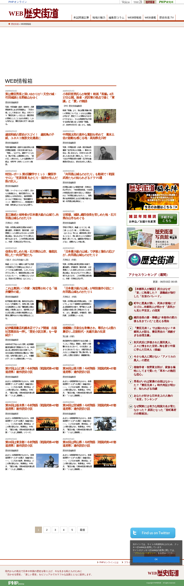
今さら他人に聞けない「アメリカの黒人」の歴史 (154, 358)
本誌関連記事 (81, 17)
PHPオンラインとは (108, 562)
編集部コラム (116, 17)
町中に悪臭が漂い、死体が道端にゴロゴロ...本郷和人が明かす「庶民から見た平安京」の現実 (154, 307)
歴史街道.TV (166, 17)
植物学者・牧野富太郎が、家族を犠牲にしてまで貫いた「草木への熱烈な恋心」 (154, 371)
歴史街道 (150, 2)
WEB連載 (150, 17)
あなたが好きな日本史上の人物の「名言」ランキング (153, 397)
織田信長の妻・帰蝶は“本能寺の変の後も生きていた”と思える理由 (155, 319)
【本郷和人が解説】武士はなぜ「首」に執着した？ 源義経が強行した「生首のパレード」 (154, 292)
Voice (125, 2)
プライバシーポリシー (145, 553)
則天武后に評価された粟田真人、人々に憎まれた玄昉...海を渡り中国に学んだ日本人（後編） (154, 346)
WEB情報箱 (134, 17)
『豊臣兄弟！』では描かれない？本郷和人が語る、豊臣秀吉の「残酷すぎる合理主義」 (154, 332)
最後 (82, 529)
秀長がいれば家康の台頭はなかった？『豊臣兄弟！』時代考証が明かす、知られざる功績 (154, 385)
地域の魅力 (98, 17)
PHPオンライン (18, 1)
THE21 (137, 2)
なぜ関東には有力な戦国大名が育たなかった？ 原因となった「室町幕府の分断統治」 (155, 410)
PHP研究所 (165, 2)
